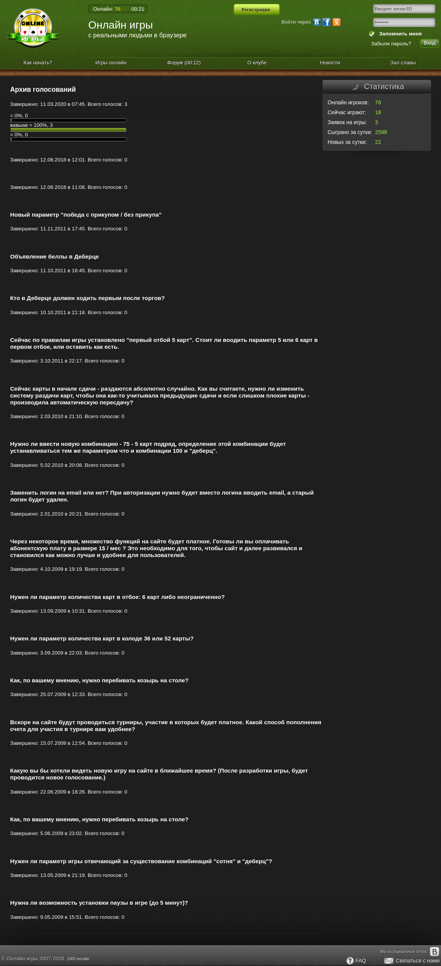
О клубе (257, 62)
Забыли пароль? (391, 43)
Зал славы (403, 62)
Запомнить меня (399, 34)
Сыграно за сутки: (350, 132)
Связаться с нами (411, 961)
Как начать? (38, 62)
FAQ (356, 961)
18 (378, 112)
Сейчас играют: (347, 112)
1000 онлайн (78, 959)
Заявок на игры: (347, 122)
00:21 (137, 9)
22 (378, 142)
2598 (381, 132)
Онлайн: (106, 9)
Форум (184, 62)
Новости (330, 62)
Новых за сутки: (347, 142)
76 (378, 102)
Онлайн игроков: (348, 102)
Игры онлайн (111, 62)
